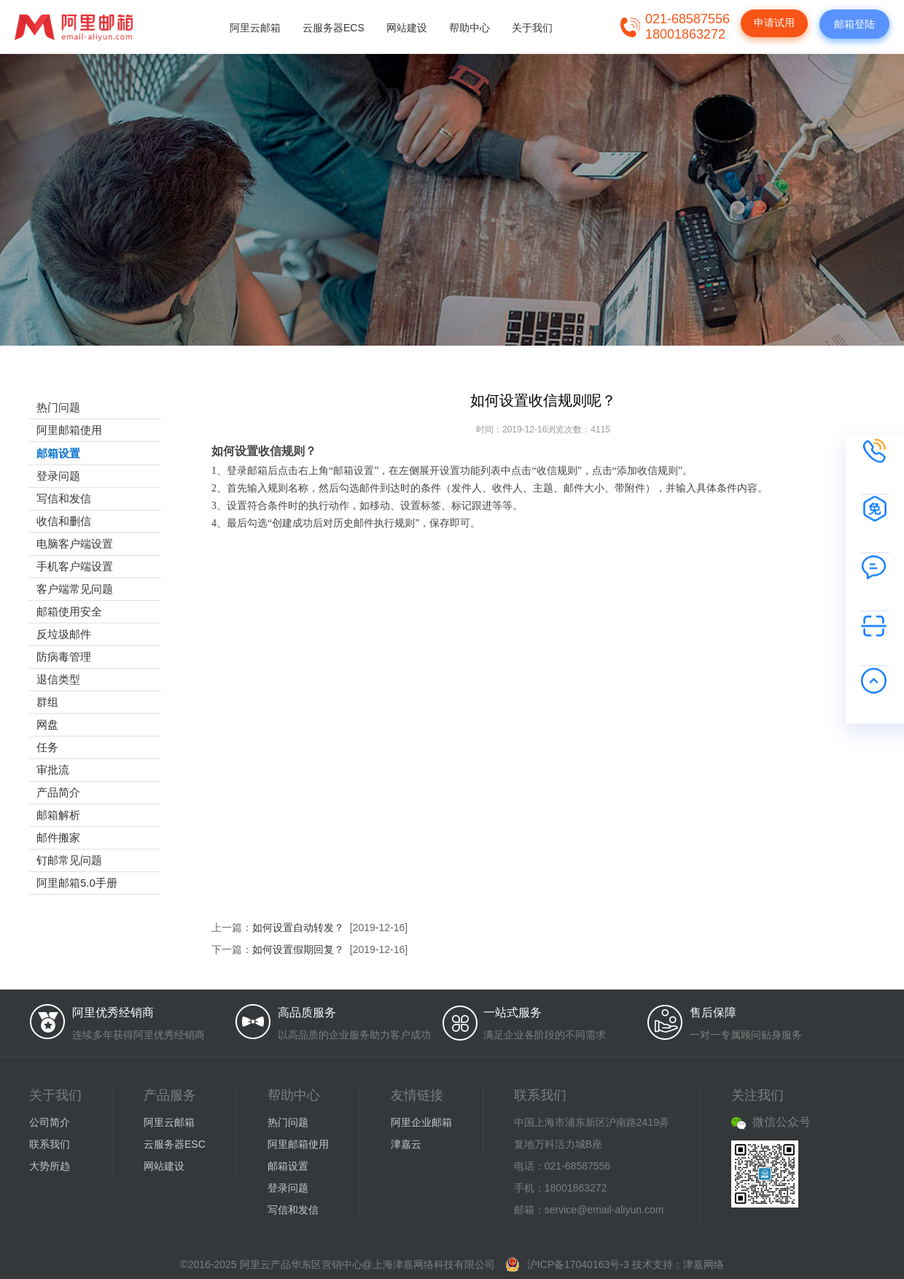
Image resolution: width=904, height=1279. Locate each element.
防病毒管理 (63, 656)
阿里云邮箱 (255, 28)
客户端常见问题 (74, 589)
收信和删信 (63, 521)
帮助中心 (469, 28)
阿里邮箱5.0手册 (76, 882)
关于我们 (532, 28)
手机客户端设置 (74, 566)
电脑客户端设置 (74, 543)
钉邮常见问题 (69, 860)
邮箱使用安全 (69, 611)
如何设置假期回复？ (298, 949)
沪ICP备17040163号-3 (578, 1264)
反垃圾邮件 (63, 634)
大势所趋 (49, 1166)
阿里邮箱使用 (69, 430)
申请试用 (774, 22)
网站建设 (406, 28)
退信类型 (58, 679)
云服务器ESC (175, 1144)
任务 (47, 747)
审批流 (52, 769)
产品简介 (58, 792)
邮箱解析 (58, 815)
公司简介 (49, 1122)
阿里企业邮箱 (421, 1122)
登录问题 (58, 476)
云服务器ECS (334, 28)
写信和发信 (63, 498)
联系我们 (49, 1144)
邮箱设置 (58, 453)
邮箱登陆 (854, 24)
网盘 (47, 724)
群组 (47, 702)
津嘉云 (406, 1144)
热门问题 (58, 407)
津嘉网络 (703, 1264)
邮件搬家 (58, 837)
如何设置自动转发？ (298, 927)
